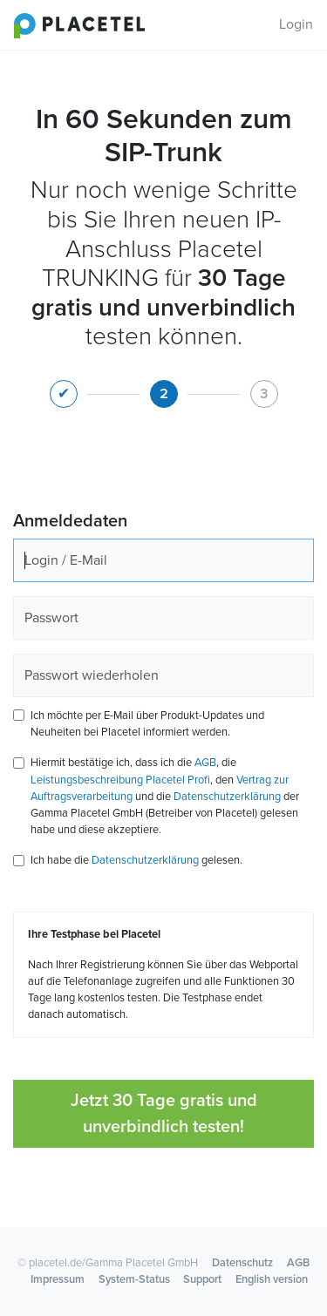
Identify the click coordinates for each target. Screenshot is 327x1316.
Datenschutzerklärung (227, 797)
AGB (205, 763)
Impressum (58, 1279)
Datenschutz (242, 1263)
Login (296, 24)
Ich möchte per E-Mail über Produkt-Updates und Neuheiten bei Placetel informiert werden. (147, 724)
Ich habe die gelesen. (136, 860)
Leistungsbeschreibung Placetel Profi (120, 780)
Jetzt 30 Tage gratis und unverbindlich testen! (164, 1113)
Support (202, 1279)
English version (271, 1279)
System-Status (134, 1279)
